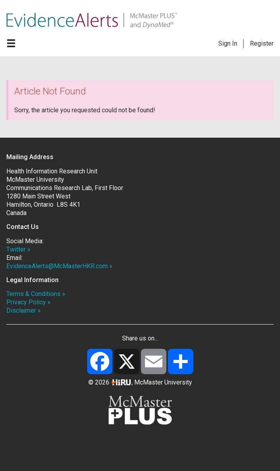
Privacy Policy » (28, 302)
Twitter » (18, 249)
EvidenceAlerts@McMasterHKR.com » (59, 266)
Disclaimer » (23, 310)
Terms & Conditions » (35, 294)
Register (262, 43)
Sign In (227, 43)
